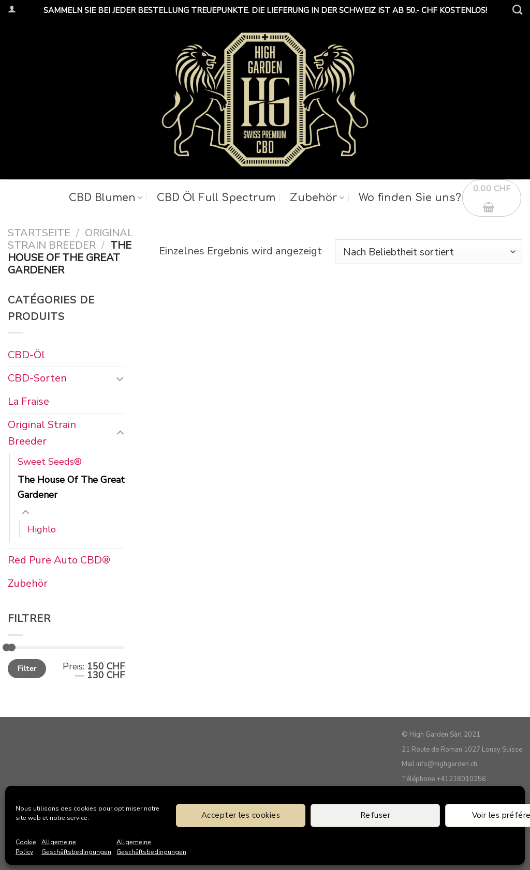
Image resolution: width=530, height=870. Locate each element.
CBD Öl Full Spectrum (216, 198)
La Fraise (28, 401)
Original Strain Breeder (70, 239)
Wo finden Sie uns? (410, 198)
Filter (27, 668)
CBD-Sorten (37, 378)
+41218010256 (461, 779)
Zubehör (317, 198)
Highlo (41, 529)
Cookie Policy (26, 847)
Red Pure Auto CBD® (59, 561)
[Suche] (517, 9)
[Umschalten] (120, 378)
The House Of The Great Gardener (71, 487)
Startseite (39, 233)
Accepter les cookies (240, 815)
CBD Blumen (105, 198)
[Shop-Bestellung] (428, 252)
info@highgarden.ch (446, 764)
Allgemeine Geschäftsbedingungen (76, 847)
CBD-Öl (26, 355)
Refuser (375, 815)
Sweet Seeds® (50, 461)
